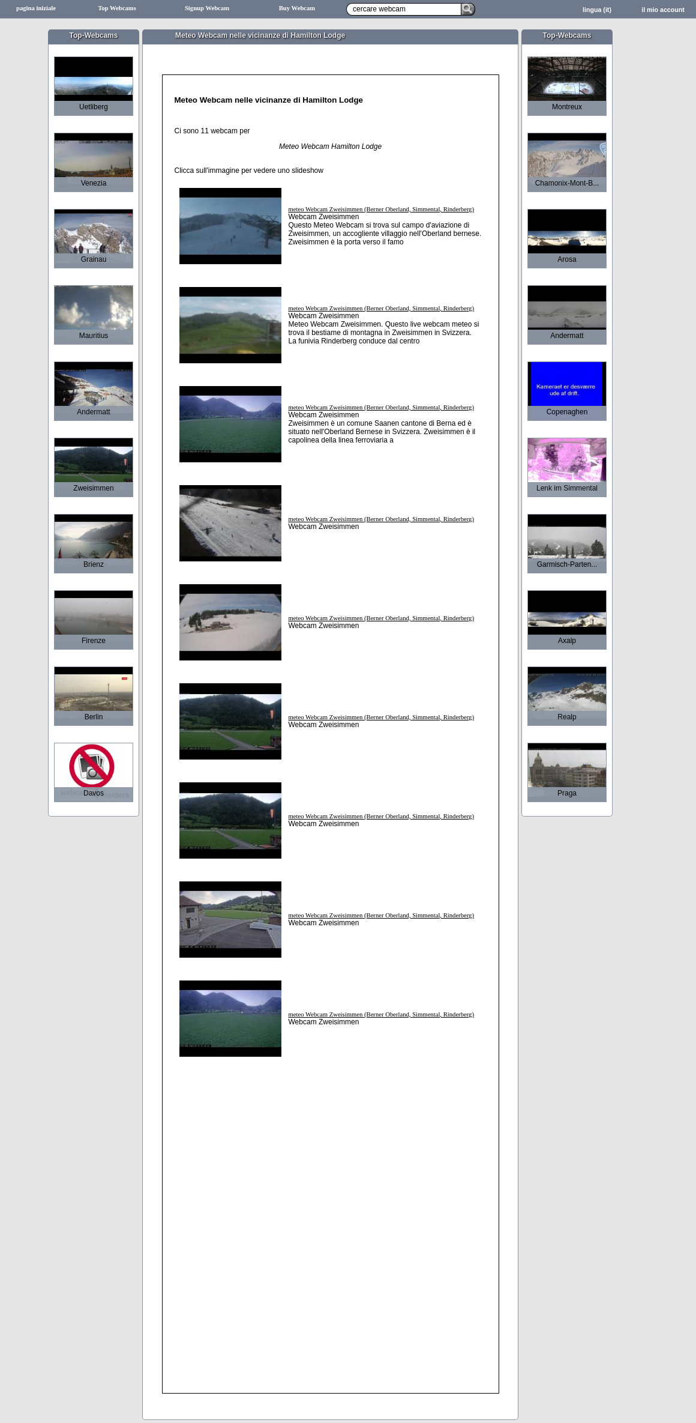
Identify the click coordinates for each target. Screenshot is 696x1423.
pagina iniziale (36, 8)
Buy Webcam (297, 8)
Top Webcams (117, 8)
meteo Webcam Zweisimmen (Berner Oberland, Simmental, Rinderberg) (381, 209)
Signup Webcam (207, 8)
